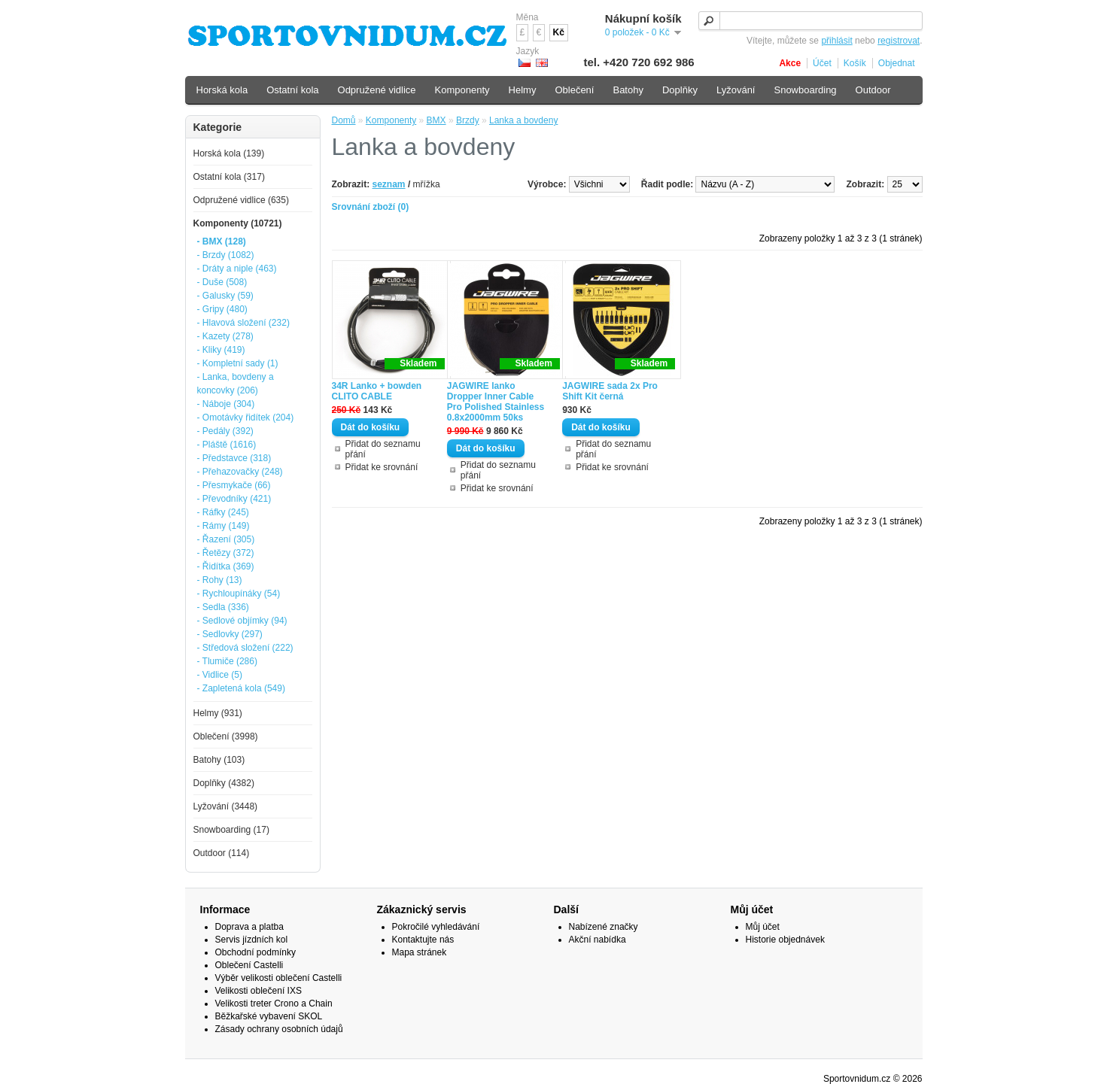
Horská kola (222, 90)
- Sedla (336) (223, 607)
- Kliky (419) (221, 350)
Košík (855, 63)
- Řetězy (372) (225, 553)
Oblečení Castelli (249, 965)
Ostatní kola (292, 90)
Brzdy (467, 120)
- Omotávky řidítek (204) (245, 417)
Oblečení (574, 90)
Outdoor (873, 90)
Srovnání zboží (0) (370, 207)
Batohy (628, 90)
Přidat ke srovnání (381, 467)
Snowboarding (805, 90)
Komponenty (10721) (237, 223)
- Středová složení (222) (245, 647)
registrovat (898, 40)
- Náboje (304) (226, 404)
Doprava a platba (249, 927)
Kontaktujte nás (423, 939)
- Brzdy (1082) (225, 255)
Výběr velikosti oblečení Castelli (278, 978)
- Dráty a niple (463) (237, 268)
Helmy (523, 90)
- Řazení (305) (226, 539)
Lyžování (736, 90)
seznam (389, 184)
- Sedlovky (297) (230, 634)
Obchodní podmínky (255, 952)
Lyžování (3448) (225, 806)
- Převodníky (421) (234, 498)
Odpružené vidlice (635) (241, 200)
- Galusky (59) (225, 295)
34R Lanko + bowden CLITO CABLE (377, 391)
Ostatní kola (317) (229, 177)
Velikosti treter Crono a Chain (274, 1003)
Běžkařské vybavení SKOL (269, 1016)
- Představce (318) (234, 458)
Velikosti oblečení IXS (258, 990)
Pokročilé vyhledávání (436, 927)
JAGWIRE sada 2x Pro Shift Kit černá (610, 391)
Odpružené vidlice (377, 90)
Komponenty (391, 120)
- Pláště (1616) (227, 444)
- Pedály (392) (225, 431)
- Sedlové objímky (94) (242, 620)
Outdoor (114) (221, 853)
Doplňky (680, 90)
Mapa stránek (419, 952)
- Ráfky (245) (223, 512)
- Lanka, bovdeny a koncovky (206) (235, 384)
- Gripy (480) (222, 309)
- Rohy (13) (219, 580)
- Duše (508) (222, 282)
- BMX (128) (221, 241)
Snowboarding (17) (231, 829)
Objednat (896, 63)
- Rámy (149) (223, 526)
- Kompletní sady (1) (237, 363)
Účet (822, 63)
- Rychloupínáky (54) (239, 593)
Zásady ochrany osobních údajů (279, 1029)
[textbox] (810, 20)
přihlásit (836, 40)
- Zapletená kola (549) (241, 688)
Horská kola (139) (229, 153)
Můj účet (763, 927)
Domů (344, 120)
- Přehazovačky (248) (240, 471)
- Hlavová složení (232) (243, 322)
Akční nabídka (597, 939)
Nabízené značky (603, 927)
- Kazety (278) (225, 336)
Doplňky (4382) (223, 783)
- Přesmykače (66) (234, 485)
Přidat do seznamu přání (383, 449)
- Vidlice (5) (219, 675)
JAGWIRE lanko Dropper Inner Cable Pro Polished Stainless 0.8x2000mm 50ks (495, 402)
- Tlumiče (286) (227, 661)
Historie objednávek (785, 939)
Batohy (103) (219, 760)
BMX (436, 120)
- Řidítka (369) (225, 566)
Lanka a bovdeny (523, 120)
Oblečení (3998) (225, 736)
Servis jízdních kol (251, 939)
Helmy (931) (217, 713)
